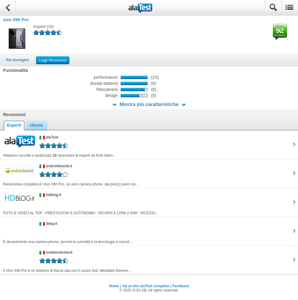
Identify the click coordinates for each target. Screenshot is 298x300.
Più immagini (17, 60)
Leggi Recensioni (53, 60)
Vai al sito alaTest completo (145, 286)
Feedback (180, 286)
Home (114, 286)
